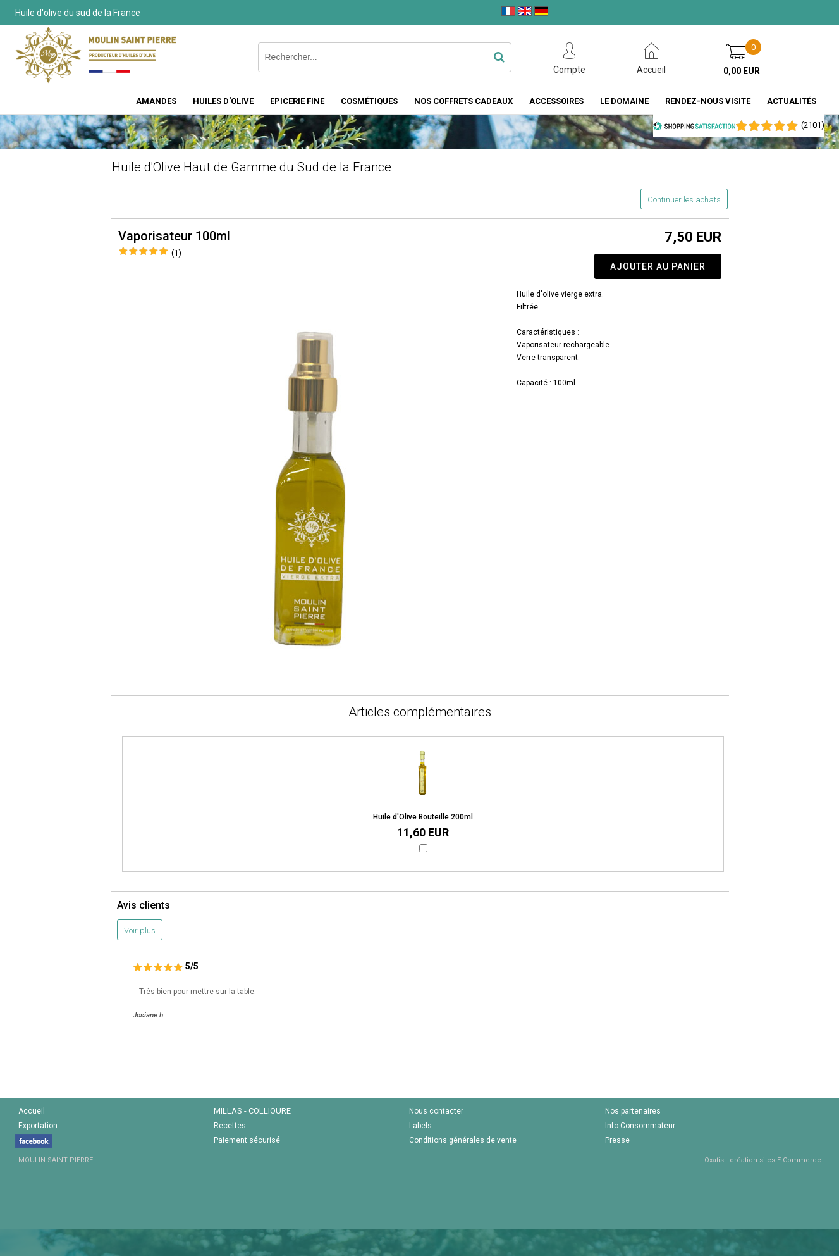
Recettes (230, 1125)
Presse (617, 1140)
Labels (420, 1125)
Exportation (38, 1125)
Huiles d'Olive (223, 101)
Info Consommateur (640, 1125)
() (812, 125)
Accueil (31, 1111)
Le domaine (624, 101)
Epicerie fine (297, 101)
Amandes (156, 101)
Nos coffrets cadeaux (463, 101)
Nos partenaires (633, 1111)
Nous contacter (436, 1111)
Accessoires (556, 101)
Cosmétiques (369, 101)
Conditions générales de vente (463, 1140)
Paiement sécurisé (247, 1140)
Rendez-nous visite (707, 101)
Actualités (791, 101)
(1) (176, 253)
